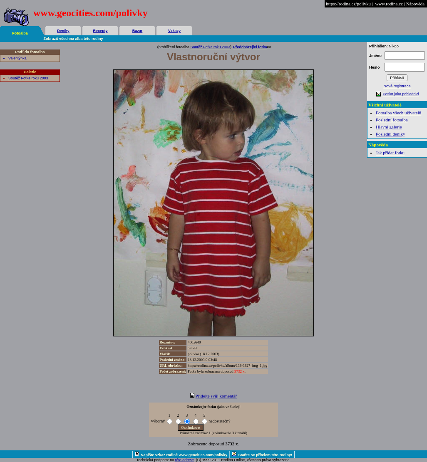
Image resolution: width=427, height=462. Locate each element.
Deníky (63, 31)
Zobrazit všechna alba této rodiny (73, 39)
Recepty (100, 31)
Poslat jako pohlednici (401, 94)
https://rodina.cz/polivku (348, 3)
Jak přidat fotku (390, 152)
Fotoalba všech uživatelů (398, 112)
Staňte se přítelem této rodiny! (265, 455)
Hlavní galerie (389, 126)
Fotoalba (20, 33)
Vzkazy (174, 31)
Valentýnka (17, 58)
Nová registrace (396, 86)
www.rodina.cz (388, 3)
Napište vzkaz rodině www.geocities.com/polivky (184, 455)
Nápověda (415, 3)
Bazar (137, 31)
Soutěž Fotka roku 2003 (28, 78)
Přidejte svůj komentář (216, 395)
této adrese (184, 460)
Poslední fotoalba (392, 119)
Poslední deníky (390, 133)
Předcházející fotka (250, 47)
